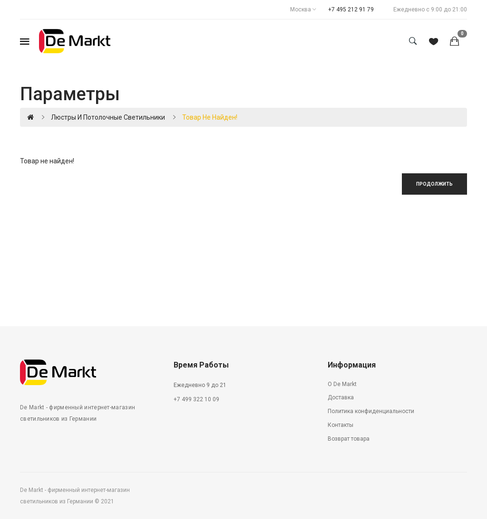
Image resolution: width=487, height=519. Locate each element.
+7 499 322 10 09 (196, 399)
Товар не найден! (209, 117)
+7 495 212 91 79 (351, 9)
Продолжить (434, 184)
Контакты (340, 425)
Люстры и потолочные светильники (108, 117)
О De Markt (342, 384)
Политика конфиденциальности (371, 411)
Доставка (341, 397)
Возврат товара (349, 438)
